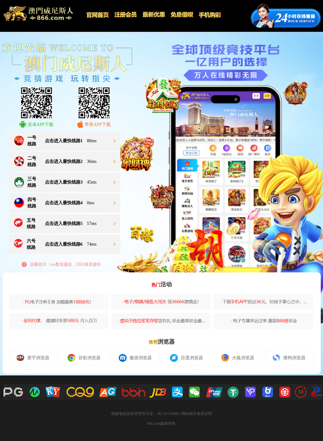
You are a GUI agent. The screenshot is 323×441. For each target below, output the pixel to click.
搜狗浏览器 (288, 357)
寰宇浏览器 (32, 357)
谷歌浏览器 (84, 358)
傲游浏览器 (135, 358)
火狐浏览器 (237, 357)
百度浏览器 (186, 358)
